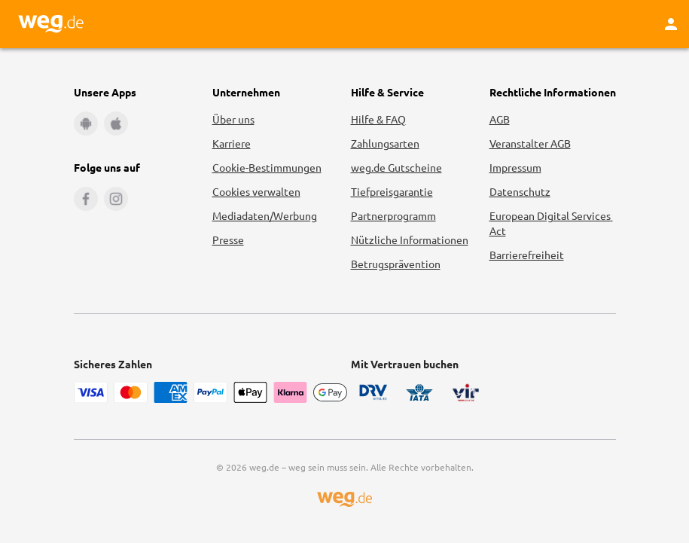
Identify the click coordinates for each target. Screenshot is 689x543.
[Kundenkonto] (671, 24)
